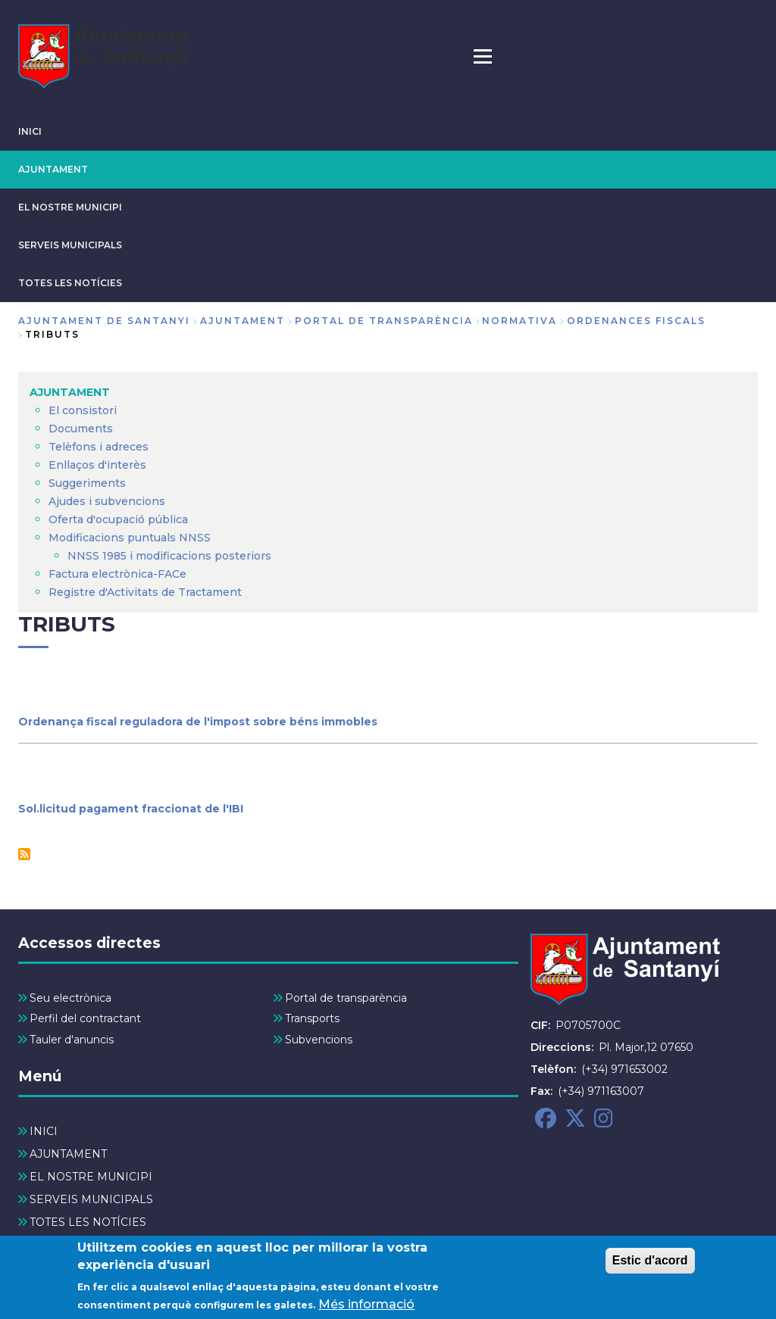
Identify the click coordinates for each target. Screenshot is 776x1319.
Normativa (519, 320)
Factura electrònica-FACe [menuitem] (117, 574)
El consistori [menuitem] (82, 410)
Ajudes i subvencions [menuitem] (106, 501)
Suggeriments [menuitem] (87, 483)
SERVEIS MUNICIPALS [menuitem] (91, 1199)
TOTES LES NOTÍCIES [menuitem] (88, 1222)
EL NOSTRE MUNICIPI (70, 207)
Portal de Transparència (384, 320)
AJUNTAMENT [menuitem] (70, 392)
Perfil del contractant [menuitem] (85, 1018)
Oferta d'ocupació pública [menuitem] (118, 519)
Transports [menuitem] (312, 1018)
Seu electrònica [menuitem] (70, 998)
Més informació (366, 1309)
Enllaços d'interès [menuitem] (97, 465)
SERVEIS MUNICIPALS (70, 245)
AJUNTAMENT (53, 169)
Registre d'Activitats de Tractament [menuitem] (145, 592)
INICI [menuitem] (44, 1131)
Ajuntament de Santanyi (104, 320)
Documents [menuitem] (80, 428)
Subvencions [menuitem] (318, 1039)
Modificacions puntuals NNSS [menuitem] (129, 537)
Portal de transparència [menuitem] (346, 998)
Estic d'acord (650, 1265)
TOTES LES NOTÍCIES (70, 282)
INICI (30, 131)
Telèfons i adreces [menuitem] (98, 447)
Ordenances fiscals (636, 320)
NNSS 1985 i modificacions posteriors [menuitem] (170, 556)
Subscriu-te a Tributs (24, 854)
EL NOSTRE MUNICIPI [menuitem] (91, 1176)
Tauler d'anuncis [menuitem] (72, 1039)
